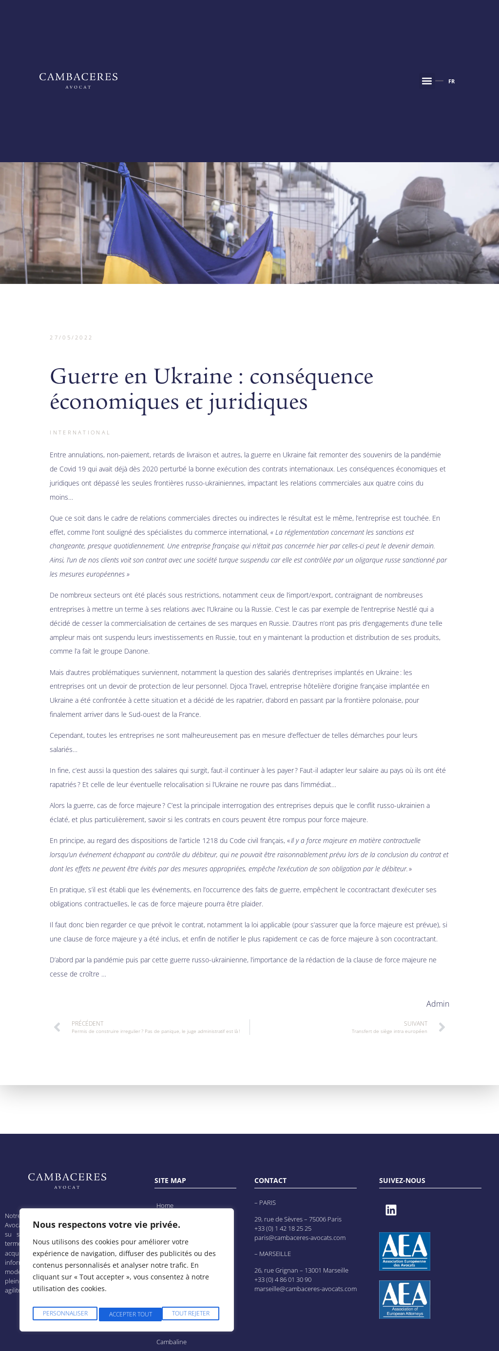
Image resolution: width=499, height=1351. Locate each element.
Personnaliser (64, 1314)
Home (165, 1205)
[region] (126, 1273)
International (80, 432)
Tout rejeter (127, 1314)
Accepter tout (189, 1314)
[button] (427, 81)
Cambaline (172, 1341)
